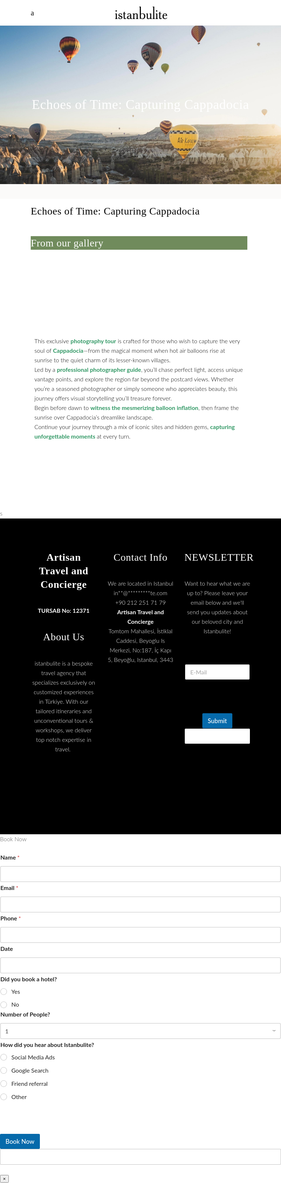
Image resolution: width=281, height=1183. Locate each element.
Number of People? (25, 1014)
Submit (217, 721)
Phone (10, 918)
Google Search (29, 1070)
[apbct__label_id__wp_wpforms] (140, 1157)
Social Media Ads (33, 1057)
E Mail (217, 655)
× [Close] (4, 1179)
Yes (15, 991)
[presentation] (55, 1129)
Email (9, 887)
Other (19, 1096)
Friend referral (29, 1083)
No (15, 1004)
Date (6, 948)
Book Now (19, 1141)
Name (10, 857)
